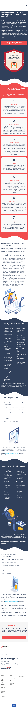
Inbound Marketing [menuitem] (2, 678)
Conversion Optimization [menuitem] (3, 695)
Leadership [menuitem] (21, 675)
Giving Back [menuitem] (21, 679)
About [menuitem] (20, 674)
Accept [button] (14, 705)
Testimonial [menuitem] (21, 677)
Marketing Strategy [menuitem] (2, 676)
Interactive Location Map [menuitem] (12, 685)
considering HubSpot (19, 21)
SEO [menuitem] (1, 686)
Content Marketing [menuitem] (2, 681)
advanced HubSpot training (11, 454)
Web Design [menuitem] (3, 685)
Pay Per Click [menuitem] (3, 688)
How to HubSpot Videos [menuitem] (11, 682)
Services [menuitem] (2, 674)
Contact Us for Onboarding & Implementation (14, 44)
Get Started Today (14, 638)
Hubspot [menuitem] (12, 674)
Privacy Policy (11, 702)
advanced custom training (11, 542)
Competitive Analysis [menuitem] (3, 698)
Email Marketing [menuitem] (2, 690)
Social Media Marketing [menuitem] (3, 693)
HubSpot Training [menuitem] (11, 676)
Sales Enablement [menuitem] (3, 683)
